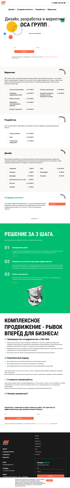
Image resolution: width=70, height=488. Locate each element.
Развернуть (15, 256)
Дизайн (11, 9)
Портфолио (38, 446)
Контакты (37, 454)
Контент (37, 438)
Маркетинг (52, 9)
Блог (36, 449)
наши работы (35, 218)
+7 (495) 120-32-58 (58, 3)
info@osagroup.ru (8, 464)
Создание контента (25, 9)
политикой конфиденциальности (50, 56)
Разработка (40, 9)
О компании (38, 451)
